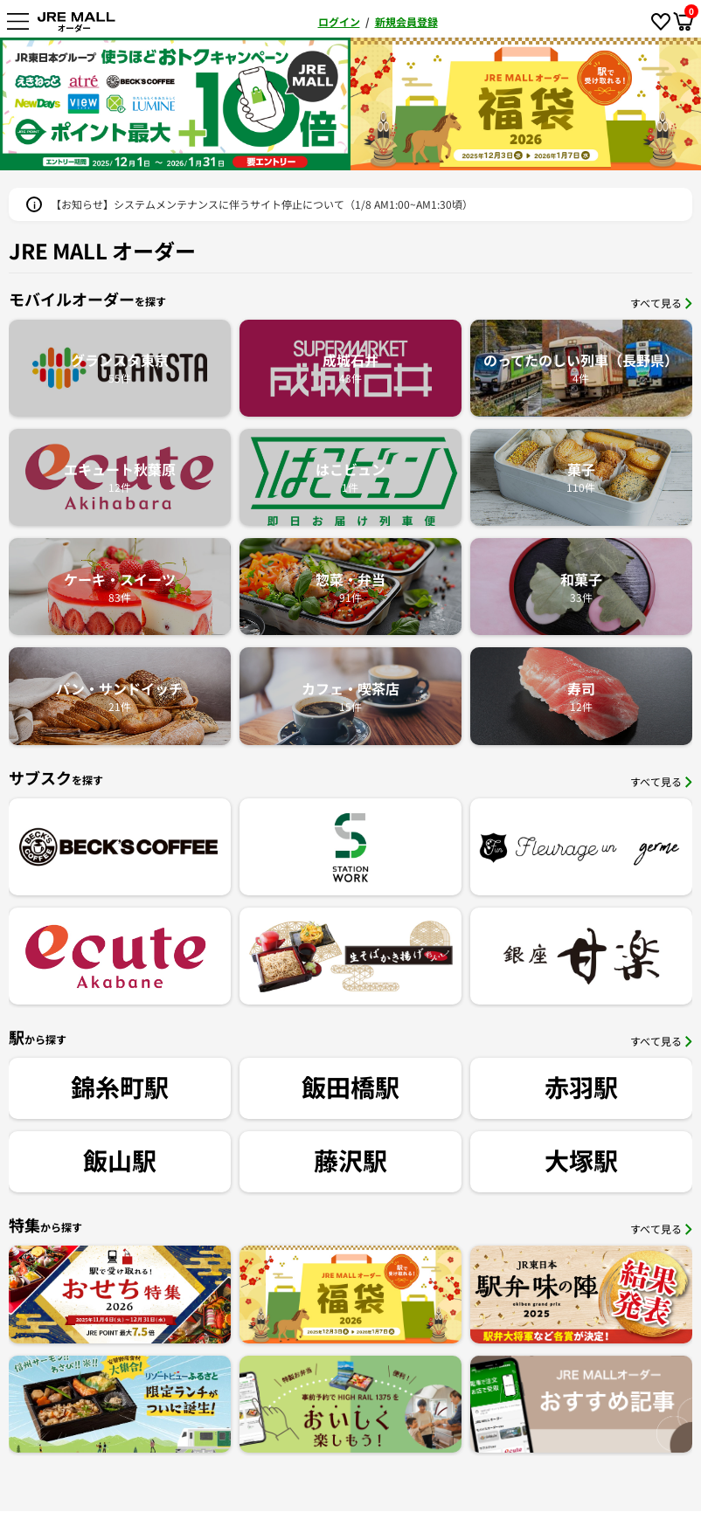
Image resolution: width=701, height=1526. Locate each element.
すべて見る (661, 302)
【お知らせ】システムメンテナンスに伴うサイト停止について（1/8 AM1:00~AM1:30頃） (262, 204)
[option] (178, 104)
